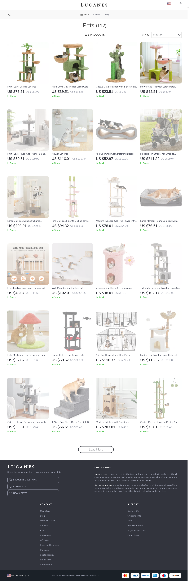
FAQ (129, 525)
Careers (44, 530)
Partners (44, 555)
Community (46, 569)
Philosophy (45, 564)
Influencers (46, 540)
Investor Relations (49, 550)
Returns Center (135, 530)
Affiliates (44, 545)
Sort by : (146, 39)
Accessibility (94, 580)
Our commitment (103, 490)
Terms (77, 580)
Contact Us (133, 516)
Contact (96, 15)
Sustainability (47, 560)
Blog (107, 15)
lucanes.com (100, 479)
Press (43, 535)
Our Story (45, 516)
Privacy (84, 580)
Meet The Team (48, 525)
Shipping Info (134, 520)
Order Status (134, 540)
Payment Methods (136, 535)
